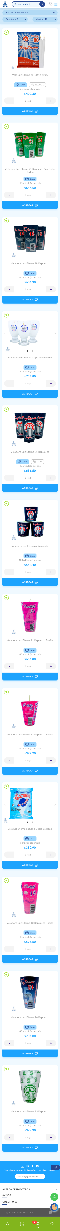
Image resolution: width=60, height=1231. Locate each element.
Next (55, 333)
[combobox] (30, 12)
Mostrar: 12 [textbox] (41, 19)
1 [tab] (27, 351)
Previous (4, 333)
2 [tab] (32, 351)
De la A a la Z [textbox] (12, 19)
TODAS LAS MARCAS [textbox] (17, 12)
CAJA (29, 100)
